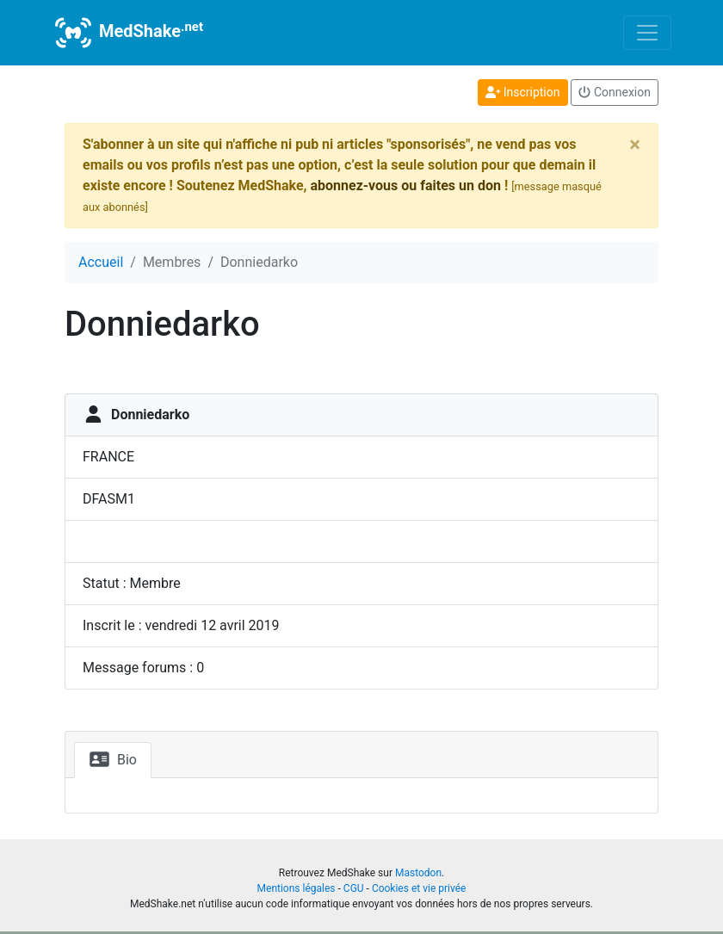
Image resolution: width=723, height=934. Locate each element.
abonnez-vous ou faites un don (405, 185)
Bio (113, 759)
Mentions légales (296, 888)
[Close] (635, 144)
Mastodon (418, 873)
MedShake (127, 32)
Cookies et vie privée (419, 888)
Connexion (614, 92)
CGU (353, 888)
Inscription (522, 92)
